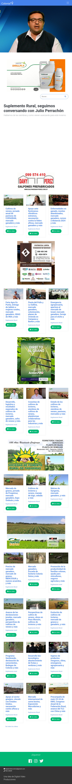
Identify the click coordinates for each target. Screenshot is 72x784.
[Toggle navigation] (67, 3)
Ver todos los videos (11, 726)
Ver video (11, 231)
